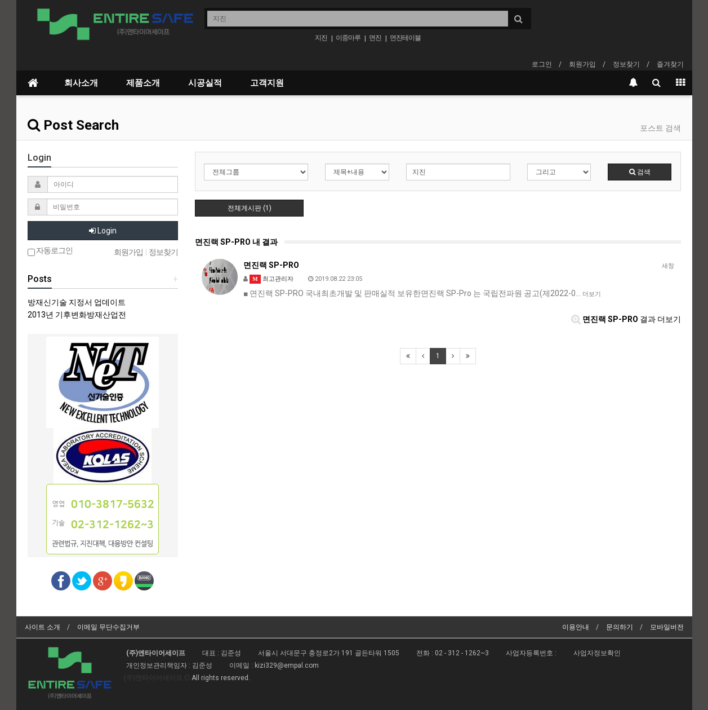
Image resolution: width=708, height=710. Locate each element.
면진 (375, 38)
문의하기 (619, 627)
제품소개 (143, 83)
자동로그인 (50, 251)
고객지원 (267, 83)
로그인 (542, 64)
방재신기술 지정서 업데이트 (77, 302)
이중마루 (348, 38)
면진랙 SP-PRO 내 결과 (236, 241)
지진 (321, 38)
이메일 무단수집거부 (108, 627)
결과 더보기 (626, 319)
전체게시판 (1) (249, 208)
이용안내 (575, 627)
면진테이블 (405, 38)
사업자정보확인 (597, 653)
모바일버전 (667, 627)
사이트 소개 (42, 627)
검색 (640, 172)
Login (103, 230)
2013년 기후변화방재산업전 (77, 314)
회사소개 (81, 83)
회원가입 (582, 64)
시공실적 (205, 83)
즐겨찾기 (670, 64)
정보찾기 (626, 64)
